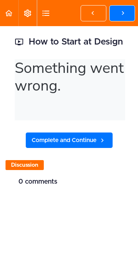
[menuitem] (27, 13)
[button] (9, 13)
